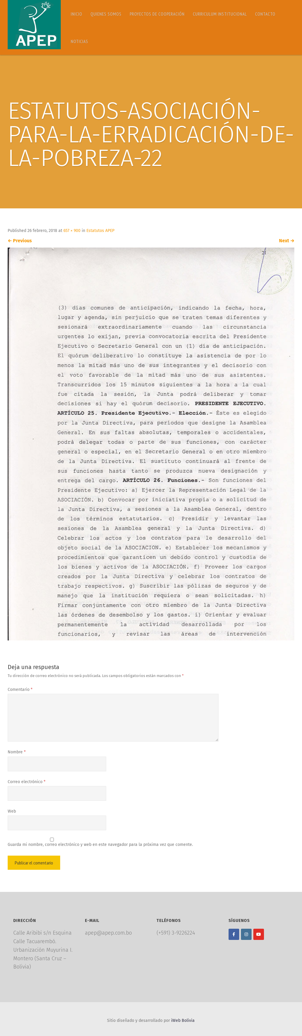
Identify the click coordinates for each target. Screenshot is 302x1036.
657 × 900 (72, 230)
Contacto (265, 14)
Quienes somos (106, 14)
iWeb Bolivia (183, 1020)
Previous (20, 240)
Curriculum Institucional (220, 14)
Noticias (79, 41)
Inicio (76, 14)
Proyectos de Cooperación (157, 14)
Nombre (17, 752)
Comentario (20, 689)
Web (12, 811)
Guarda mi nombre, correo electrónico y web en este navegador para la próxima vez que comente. (100, 844)
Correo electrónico (26, 781)
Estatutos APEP (100, 230)
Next (286, 240)
